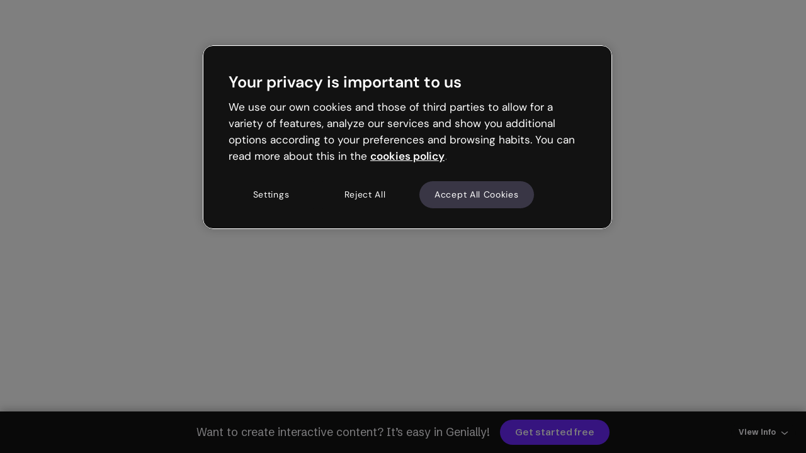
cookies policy (407, 156)
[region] (407, 137)
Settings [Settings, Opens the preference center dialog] (271, 194)
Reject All (365, 194)
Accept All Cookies (476, 194)
